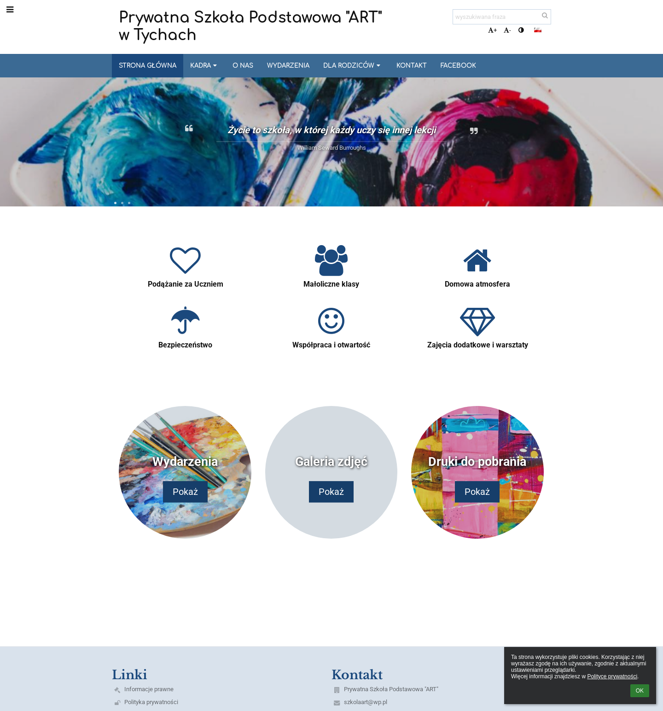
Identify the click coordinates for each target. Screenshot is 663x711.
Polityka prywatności (151, 702)
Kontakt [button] (411, 65)
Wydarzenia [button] (288, 65)
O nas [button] (243, 65)
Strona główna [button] (147, 65)
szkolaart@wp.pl (365, 702)
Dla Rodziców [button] (352, 65)
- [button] (507, 30)
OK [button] (640, 690)
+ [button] (492, 30)
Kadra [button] (204, 65)
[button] (538, 29)
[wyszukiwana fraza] (502, 16)
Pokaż (185, 492)
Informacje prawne (149, 689)
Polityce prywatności (612, 676)
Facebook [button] (458, 65)
